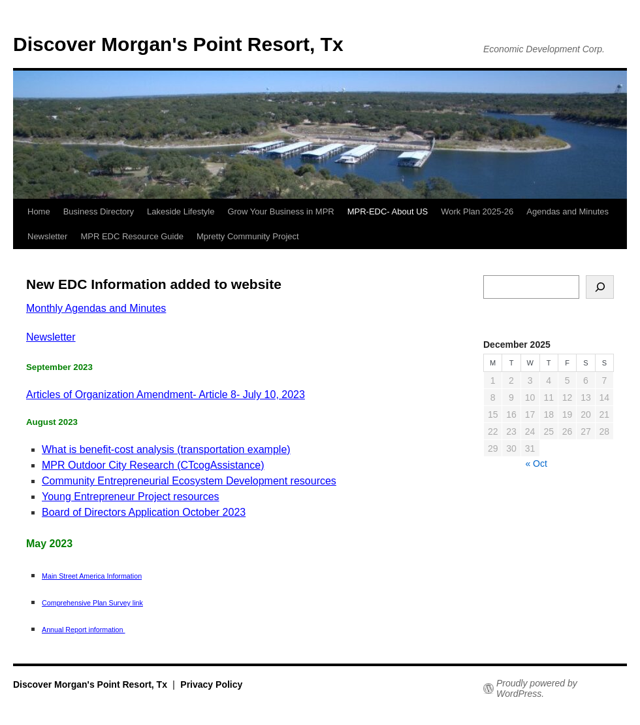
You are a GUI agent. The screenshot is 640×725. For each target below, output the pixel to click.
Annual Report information (83, 629)
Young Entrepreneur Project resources (130, 496)
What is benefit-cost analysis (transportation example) (166, 449)
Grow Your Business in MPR (280, 211)
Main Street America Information (92, 576)
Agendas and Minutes (567, 211)
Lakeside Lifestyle (180, 211)
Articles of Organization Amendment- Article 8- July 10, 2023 (165, 394)
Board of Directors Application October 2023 (144, 512)
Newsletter (47, 236)
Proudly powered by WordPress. (536, 688)
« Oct (536, 463)
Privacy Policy (211, 684)
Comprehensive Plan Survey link (92, 603)
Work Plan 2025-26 (477, 211)
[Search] (600, 287)
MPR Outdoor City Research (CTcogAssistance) (153, 465)
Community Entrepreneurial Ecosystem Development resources (189, 480)
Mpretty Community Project (248, 236)
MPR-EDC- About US (387, 211)
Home (38, 211)
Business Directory (98, 211)
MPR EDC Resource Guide (132, 236)
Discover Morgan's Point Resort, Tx (178, 44)
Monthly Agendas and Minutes (96, 308)
